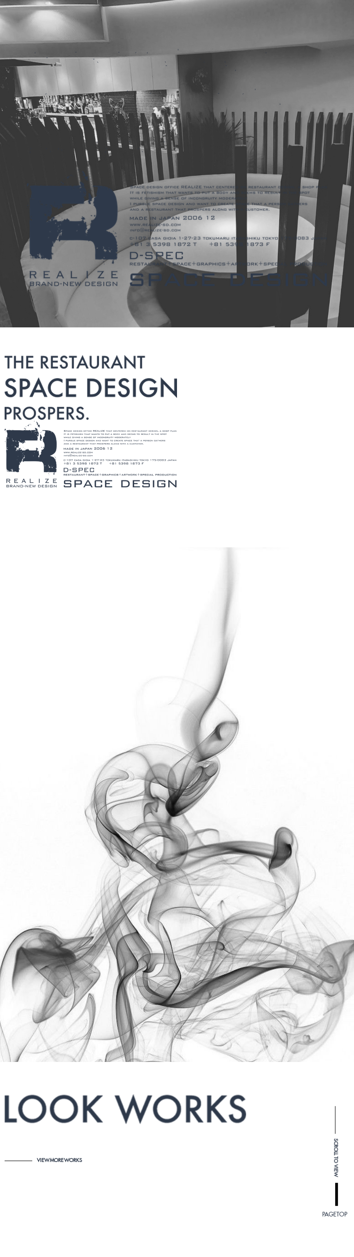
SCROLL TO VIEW (336, 843)
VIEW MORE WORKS (43, 1160)
